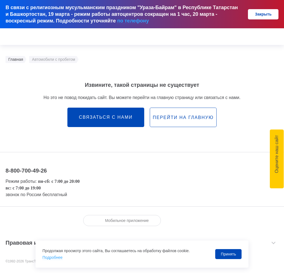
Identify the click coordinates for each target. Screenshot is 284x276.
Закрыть (263, 14)
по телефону (133, 21)
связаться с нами (106, 117)
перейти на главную (183, 117)
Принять (228, 254)
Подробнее (52, 257)
